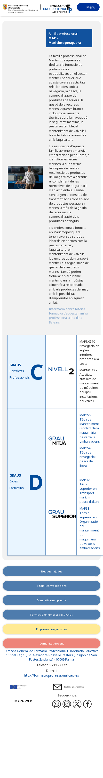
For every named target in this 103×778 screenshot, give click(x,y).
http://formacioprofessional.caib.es (51, 675)
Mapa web (23, 701)
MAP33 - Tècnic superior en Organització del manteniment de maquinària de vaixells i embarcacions (89, 528)
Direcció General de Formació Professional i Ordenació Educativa (51, 651)
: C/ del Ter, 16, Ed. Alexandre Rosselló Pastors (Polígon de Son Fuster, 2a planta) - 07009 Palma (51, 657)
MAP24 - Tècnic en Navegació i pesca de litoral (87, 457)
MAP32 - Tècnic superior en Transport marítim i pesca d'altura (89, 491)
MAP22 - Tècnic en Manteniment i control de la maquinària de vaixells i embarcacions (89, 428)
